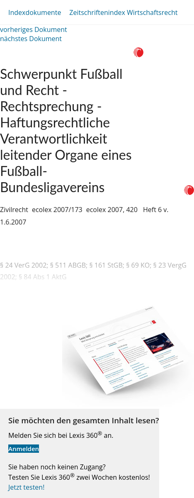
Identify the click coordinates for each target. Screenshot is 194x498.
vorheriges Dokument (33, 29)
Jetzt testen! (26, 487)
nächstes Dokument (31, 38)
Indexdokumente (34, 12)
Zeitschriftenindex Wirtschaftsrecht (123, 12)
